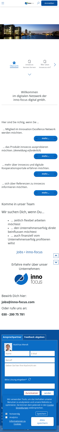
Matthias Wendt (16, 347)
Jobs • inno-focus (29, 252)
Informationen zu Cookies (17, 422)
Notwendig (14, 413)
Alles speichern (42, 422)
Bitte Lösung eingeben (15, 379)
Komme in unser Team (18, 204)
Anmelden (49, 3)
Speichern (41, 413)
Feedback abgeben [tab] (34, 337)
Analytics (13, 417)
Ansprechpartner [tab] (12, 337)
